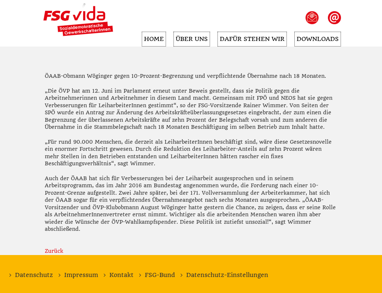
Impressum (81, 274)
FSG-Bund (160, 274)
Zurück (54, 251)
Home (151, 37)
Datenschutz (34, 274)
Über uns (190, 37)
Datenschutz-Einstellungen (227, 274)
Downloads (317, 37)
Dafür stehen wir (251, 37)
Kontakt (121, 274)
